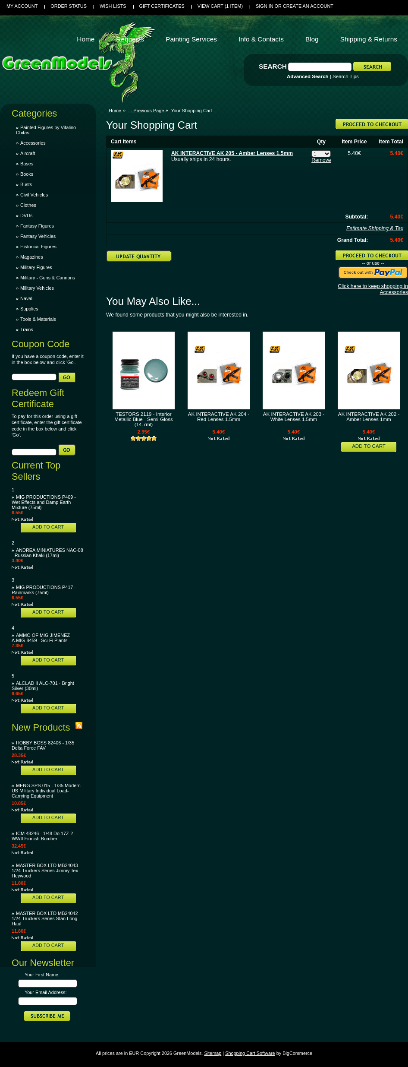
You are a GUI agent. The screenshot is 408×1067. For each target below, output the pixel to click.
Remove (321, 160)
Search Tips (346, 76)
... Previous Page (146, 110)
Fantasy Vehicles (38, 236)
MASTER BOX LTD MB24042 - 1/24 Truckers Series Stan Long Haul (46, 918)
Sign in (264, 6)
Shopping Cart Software (250, 1053)
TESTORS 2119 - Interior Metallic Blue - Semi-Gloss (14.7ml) (143, 419)
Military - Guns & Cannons (47, 277)
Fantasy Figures (37, 225)
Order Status (68, 6)
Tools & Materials (38, 319)
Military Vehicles (37, 288)
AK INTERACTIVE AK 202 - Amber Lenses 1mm (368, 417)
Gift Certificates (162, 6)
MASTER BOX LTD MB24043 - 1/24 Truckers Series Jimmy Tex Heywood (46, 870)
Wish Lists (113, 6)
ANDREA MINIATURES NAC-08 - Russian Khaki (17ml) (47, 553)
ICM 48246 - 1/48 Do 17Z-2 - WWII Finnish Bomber (44, 836)
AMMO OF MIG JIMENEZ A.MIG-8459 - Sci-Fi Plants (41, 638)
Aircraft (27, 153)
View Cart (220, 6)
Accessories (33, 143)
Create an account (308, 6)
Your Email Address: (46, 992)
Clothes (28, 205)
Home (115, 110)
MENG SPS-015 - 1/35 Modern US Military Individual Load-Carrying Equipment (46, 790)
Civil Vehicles (34, 194)
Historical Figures (38, 246)
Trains (26, 329)
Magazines (31, 257)
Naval (26, 298)
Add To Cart (48, 526)
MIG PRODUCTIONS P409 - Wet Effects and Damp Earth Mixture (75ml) (44, 502)
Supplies (29, 308)
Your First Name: (42, 974)
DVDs (26, 215)
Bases (26, 163)
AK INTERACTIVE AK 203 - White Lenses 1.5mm (293, 417)
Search (273, 66)
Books (26, 174)
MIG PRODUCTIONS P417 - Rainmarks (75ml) (44, 590)
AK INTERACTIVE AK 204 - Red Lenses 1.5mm (218, 417)
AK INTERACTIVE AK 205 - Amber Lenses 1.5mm (232, 153)
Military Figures (36, 267)
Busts (26, 184)
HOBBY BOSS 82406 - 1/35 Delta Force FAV (43, 745)
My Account (22, 6)
